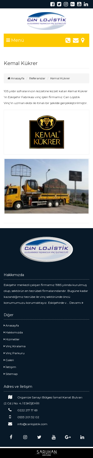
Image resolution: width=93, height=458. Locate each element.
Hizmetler (12, 339)
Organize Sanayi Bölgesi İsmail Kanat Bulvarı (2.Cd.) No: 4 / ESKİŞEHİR (43, 400)
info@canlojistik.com (25, 424)
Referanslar (37, 78)
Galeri (9, 360)
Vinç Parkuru (14, 353)
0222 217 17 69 (21, 410)
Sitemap (11, 374)
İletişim (10, 367)
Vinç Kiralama (15, 346)
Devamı (76, 303)
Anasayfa (15, 78)
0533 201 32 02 (21, 417)
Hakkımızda (13, 332)
